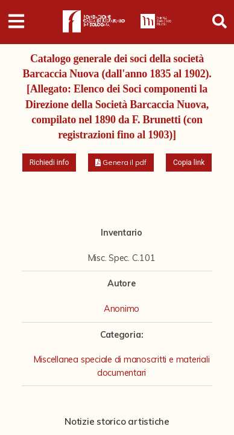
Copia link (188, 162)
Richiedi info (49, 162)
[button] (121, 162)
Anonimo (121, 308)
